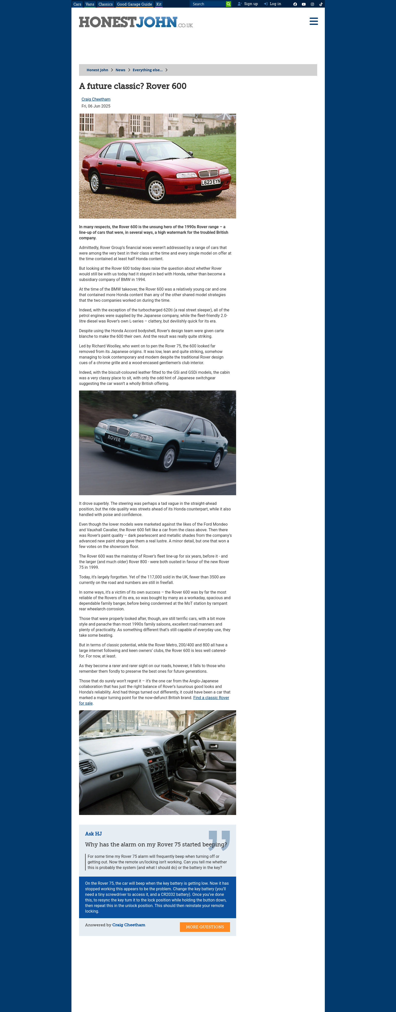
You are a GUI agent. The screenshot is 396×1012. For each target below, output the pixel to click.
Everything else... (147, 69)
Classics (106, 4)
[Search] (228, 4)
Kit (158, 4)
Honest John (97, 69)
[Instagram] (312, 4)
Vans (90, 4)
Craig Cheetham (95, 99)
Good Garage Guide (134, 4)
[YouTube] (304, 4)
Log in (272, 4)
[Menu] (313, 21)
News (120, 69)
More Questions (205, 927)
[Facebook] (295, 4)
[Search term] (210, 4)
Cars (77, 4)
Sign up (247, 4)
